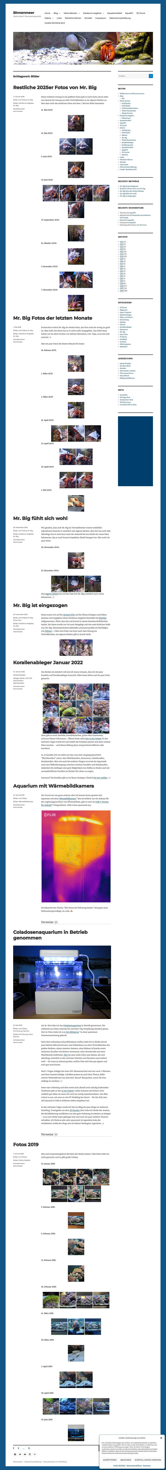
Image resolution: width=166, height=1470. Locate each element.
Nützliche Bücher (73, 18)
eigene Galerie (52, 594)
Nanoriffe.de (124, 376)
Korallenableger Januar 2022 (48, 662)
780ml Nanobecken (129, 111)
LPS (26, 678)
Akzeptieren (110, 1460)
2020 (122, 256)
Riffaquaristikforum (127, 378)
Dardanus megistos (92, 13)
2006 (122, 291)
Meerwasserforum (126, 373)
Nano (30, 1034)
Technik (26, 1031)
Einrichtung (17, 1031)
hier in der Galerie (93, 738)
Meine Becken (70, 13)
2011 (121, 279)
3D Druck (140, 13)
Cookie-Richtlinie (119, 1465)
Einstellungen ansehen (148, 1460)
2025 (122, 244)
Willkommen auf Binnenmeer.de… (132, 94)
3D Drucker (75, 1110)
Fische (21, 1160)
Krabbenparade (127, 145)
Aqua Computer (125, 312)
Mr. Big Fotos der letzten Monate (52, 318)
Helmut (48, 631)
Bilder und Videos (20, 100)
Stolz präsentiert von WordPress (55, 1462)
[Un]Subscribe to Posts (128, 405)
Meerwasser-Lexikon (127, 371)
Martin (122, 220)
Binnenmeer (23, 13)
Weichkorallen (18, 683)
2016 (121, 266)
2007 (121, 288)
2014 (121, 271)
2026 (122, 242)
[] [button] (56, 922)
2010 (121, 281)
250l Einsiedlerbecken (130, 108)
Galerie (47, 18)
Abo (123, 98)
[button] (161, 1438)
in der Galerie (68, 1091)
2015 (121, 269)
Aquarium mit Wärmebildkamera (53, 786)
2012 (121, 276)
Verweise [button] (47, 922)
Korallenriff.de (125, 366)
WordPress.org (125, 402)
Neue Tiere (17, 620)
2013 (121, 274)
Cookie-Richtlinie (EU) (54, 23)
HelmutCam (126, 118)
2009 (122, 283)
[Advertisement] (135, 451)
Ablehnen (125, 1460)
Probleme (123, 337)
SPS (30, 678)
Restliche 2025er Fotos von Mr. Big (55, 87)
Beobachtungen (126, 315)
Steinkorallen (18, 681)
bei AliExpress (72, 1032)
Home (47, 13)
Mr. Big (30, 100)
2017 (121, 264)
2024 (122, 247)
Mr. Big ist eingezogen (40, 605)
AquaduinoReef (114, 13)
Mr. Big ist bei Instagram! (129, 186)
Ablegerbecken (127, 113)
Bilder (15, 103)
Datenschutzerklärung (134, 1465)
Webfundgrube (125, 344)
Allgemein (123, 310)
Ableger (16, 678)
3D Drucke (125, 152)
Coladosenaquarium (72, 1025)
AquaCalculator (125, 363)
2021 (121, 254)
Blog (56, 13)
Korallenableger (19, 675)
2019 (121, 259)
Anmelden (124, 395)
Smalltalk (123, 339)
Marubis (102, 618)
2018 (121, 261)
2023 (121, 249)
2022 (122, 252)
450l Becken (126, 103)
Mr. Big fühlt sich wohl (40, 518)
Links (59, 18)
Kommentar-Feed (126, 400)
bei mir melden (100, 778)
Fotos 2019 (25, 1144)
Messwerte (124, 330)
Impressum (147, 1465)
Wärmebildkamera (67, 798)
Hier (66, 1055)
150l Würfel (126, 106)
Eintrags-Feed (125, 397)
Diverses (125, 155)
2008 (122, 286)
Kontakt (88, 18)
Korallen (27, 1160)
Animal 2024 (69, 615)
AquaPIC (129, 13)
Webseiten (123, 347)
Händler (123, 322)
